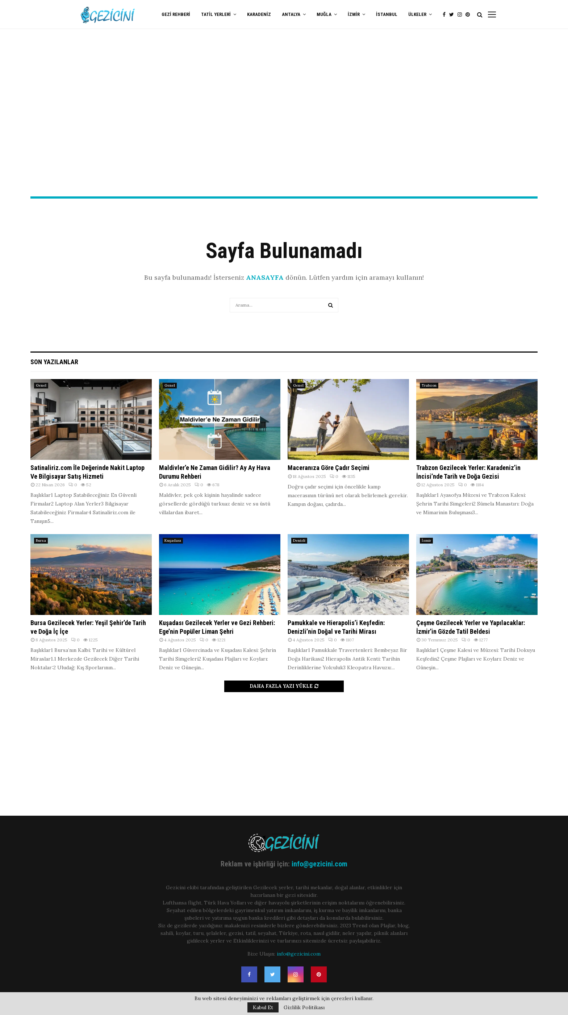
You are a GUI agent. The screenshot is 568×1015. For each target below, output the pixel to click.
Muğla (324, 14)
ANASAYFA (265, 277)
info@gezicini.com (319, 864)
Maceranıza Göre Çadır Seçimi (328, 467)
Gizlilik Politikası (304, 1007)
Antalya (291, 14)
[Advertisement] (284, 138)
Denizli (299, 540)
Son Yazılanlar (54, 362)
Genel (41, 385)
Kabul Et (263, 1007)
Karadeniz (259, 14)
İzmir (354, 14)
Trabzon (429, 385)
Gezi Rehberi (176, 14)
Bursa (41, 540)
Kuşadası (172, 540)
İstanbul (386, 14)
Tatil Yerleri (216, 14)
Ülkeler (417, 14)
